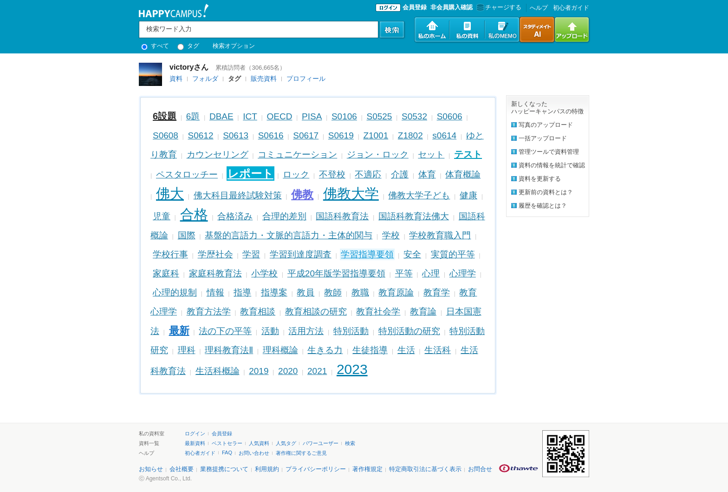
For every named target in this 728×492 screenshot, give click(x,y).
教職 (360, 292)
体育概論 (463, 174)
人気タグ (286, 443)
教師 (333, 292)
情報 (215, 292)
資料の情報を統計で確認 (552, 165)
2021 (317, 371)
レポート (250, 173)
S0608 (165, 135)
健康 (468, 195)
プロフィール (305, 78)
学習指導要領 (367, 254)
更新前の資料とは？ (546, 192)
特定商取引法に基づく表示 (425, 469)
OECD (279, 116)
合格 (194, 214)
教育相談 (257, 311)
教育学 (436, 292)
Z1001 (375, 135)
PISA (312, 116)
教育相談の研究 (316, 311)
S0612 (201, 135)
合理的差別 (284, 216)
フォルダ (205, 78)
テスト (468, 154)
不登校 (332, 174)
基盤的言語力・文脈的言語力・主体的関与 (288, 235)
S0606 (449, 116)
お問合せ (480, 469)
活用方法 (306, 331)
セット (431, 154)
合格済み (235, 216)
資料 (175, 78)
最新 (179, 330)
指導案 (274, 292)
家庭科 (166, 273)
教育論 (423, 311)
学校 (391, 235)
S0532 (414, 116)
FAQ (227, 452)
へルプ (539, 7)
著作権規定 (367, 469)
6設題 (164, 116)
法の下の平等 (225, 331)
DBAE (221, 116)
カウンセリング (217, 154)
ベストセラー (227, 443)
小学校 (264, 273)
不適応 (368, 174)
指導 (242, 292)
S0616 (271, 135)
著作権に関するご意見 (301, 453)
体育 (427, 174)
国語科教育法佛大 (413, 216)
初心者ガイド (571, 7)
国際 (186, 235)
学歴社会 (215, 254)
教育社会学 (378, 311)
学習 (251, 254)
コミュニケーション (297, 154)
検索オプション (234, 45)
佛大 (170, 193)
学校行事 (170, 254)
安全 (412, 254)
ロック (296, 174)
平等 (404, 273)
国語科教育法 (342, 216)
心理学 (462, 273)
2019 (258, 371)
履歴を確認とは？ (543, 205)
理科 (186, 350)
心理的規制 (175, 292)
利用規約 (267, 469)
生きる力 (325, 350)
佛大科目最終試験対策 (238, 195)
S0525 (379, 116)
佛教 (302, 194)
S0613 (235, 135)
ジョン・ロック (378, 154)
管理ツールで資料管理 (549, 151)
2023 (352, 369)
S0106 (344, 116)
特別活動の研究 (409, 331)
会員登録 (415, 7)
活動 (270, 331)
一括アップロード (543, 138)
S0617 (305, 135)
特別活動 (351, 331)
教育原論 (396, 292)
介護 (400, 174)
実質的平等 (453, 254)
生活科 (437, 350)
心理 (431, 273)
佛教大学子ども (419, 195)
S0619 (341, 135)
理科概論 (280, 350)
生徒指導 (370, 350)
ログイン (195, 433)
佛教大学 (351, 193)
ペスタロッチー (187, 174)
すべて (155, 45)
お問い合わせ (254, 453)
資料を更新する (540, 178)
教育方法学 (209, 311)
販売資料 (264, 78)
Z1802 (410, 135)
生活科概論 (217, 371)
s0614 (444, 135)
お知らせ (151, 469)
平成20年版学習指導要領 (336, 273)
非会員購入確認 (451, 7)
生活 (406, 350)
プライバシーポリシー (316, 469)
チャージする (497, 7)
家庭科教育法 (215, 273)
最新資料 (195, 443)
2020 (288, 371)
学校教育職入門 (440, 235)
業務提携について (224, 469)
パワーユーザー (320, 443)
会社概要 (181, 469)
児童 (161, 216)
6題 (193, 116)
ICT (250, 116)
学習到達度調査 (301, 254)
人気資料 (259, 443)
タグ (188, 45)
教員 (305, 292)
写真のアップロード (546, 124)
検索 (350, 443)
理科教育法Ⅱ (229, 350)
